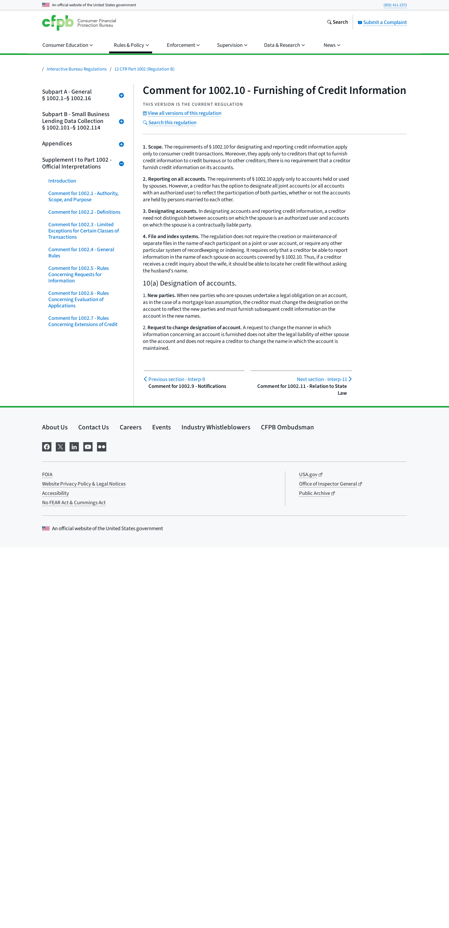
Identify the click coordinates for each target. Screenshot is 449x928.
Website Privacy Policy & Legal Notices (84, 864)
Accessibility (55, 873)
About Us (55, 807)
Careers (131, 807)
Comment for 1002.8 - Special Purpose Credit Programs (80, 340)
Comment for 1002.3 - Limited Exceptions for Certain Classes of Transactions (83, 231)
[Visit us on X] (60, 826)
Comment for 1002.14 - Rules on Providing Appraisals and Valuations (83, 462)
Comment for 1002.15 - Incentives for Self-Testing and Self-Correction (85, 487)
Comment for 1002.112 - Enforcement (75, 733)
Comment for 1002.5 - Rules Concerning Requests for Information (78, 275)
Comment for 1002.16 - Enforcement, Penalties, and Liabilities (79, 512)
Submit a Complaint (382, 22)
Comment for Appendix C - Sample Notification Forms (85, 777)
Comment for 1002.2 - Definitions (84, 212)
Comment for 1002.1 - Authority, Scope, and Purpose (83, 196)
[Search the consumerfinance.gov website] (337, 23)
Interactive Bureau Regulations (77, 69)
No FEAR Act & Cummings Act (74, 883)
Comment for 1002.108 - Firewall (84, 655)
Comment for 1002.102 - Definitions (75, 533)
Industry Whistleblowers (215, 807)
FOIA (47, 855)
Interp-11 (322, 379)
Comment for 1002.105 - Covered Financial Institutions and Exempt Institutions (84, 599)
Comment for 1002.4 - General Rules (81, 253)
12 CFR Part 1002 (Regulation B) (144, 69)
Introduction (62, 181)
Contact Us (93, 807)
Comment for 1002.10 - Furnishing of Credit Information (85, 377)
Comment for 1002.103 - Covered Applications (84, 552)
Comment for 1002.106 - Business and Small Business (85, 621)
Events (161, 807)
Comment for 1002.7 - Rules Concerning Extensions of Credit (83, 321)
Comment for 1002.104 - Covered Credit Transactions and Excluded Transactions (84, 574)
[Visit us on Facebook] (46, 826)
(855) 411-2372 (395, 5)
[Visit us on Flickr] (101, 826)
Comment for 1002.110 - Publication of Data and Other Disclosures (80, 693)
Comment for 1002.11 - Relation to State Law (86, 396)
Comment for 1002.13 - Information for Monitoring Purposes (77, 437)
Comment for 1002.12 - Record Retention (81, 415)
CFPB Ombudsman (287, 807)
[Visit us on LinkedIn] (74, 826)
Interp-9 (176, 379)
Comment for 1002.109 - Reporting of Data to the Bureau (83, 671)
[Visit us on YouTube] (88, 826)
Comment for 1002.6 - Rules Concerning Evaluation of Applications (78, 300)
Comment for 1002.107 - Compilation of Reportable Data (83, 640)
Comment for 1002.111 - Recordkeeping (75, 714)
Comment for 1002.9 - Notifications (72, 359)
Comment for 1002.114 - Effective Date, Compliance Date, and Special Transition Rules (85, 755)
